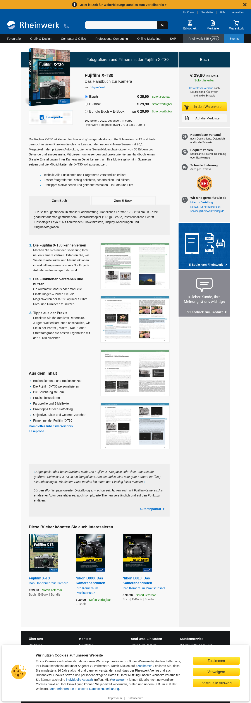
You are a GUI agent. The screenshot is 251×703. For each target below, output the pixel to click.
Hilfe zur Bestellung (201, 202)
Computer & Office (73, 38)
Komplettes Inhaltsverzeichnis (51, 426)
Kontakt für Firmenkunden (205, 206)
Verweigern (118, 679)
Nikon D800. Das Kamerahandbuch (96, 585)
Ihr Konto (188, 12)
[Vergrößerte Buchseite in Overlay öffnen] (135, 266)
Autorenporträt (150, 509)
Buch (93, 96)
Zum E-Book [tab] (123, 200)
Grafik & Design (41, 38)
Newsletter (207, 12)
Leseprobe (36, 431)
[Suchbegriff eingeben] (121, 25)
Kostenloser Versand (201, 88)
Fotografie (14, 38)
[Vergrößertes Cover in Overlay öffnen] (48, 77)
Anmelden (238, 12)
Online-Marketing (149, 38)
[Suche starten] (162, 25)
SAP (173, 38)
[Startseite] (38, 25)
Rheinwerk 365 (203, 38)
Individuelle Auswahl (216, 683)
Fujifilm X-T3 (49, 580)
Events (234, 38)
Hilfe (222, 12)
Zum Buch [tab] (59, 200)
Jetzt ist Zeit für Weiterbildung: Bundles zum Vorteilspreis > (123, 5)
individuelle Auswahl (79, 679)
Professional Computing (111, 38)
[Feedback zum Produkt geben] (204, 293)
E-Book (94, 104)
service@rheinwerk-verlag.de (207, 211)
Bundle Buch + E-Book (106, 111)
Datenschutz (135, 698)
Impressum (115, 698)
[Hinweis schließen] (245, 5)
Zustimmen (144, 666)
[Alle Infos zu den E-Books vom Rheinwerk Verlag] (204, 246)
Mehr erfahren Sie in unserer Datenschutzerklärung (84, 689)
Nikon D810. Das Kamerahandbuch (146, 583)
